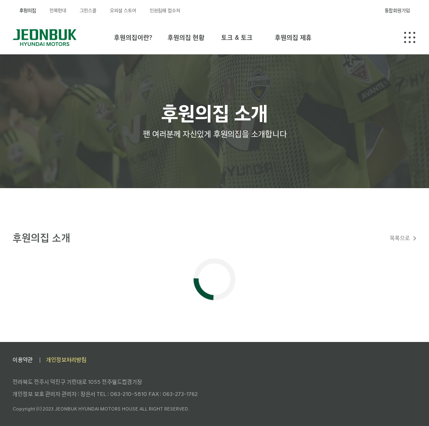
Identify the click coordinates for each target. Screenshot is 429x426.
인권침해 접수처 (165, 10)
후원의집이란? (133, 37)
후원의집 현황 (186, 37)
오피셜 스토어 (123, 10)
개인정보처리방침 (66, 359)
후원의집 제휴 (293, 37)
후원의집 (27, 10)
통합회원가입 (397, 10)
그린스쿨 (88, 10)
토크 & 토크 (237, 37)
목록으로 (400, 238)
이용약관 (23, 359)
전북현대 (57, 10)
